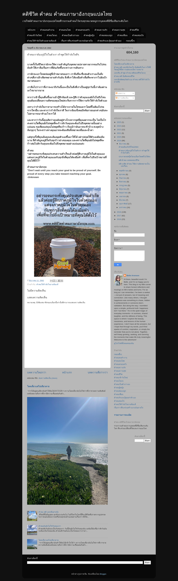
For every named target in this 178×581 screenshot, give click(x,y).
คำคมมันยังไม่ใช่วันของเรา (50, 526)
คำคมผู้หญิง (89, 35)
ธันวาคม (123, 144)
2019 (119, 141)
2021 (119, 133)
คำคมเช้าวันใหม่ (34, 35)
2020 (119, 137)
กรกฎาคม (123, 185)
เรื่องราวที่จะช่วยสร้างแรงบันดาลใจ (77, 41)
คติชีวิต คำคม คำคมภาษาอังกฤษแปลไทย (67, 14)
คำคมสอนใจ (138, 35)
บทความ (120, 93)
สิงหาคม (123, 182)
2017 (119, 216)
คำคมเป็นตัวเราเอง (70, 35)
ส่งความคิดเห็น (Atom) (48, 378)
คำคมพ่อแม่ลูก (106, 35)
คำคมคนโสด (65, 30)
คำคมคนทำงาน (47, 30)
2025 (119, 122)
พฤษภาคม (123, 193)
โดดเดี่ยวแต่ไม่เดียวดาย (38, 386)
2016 (119, 219)
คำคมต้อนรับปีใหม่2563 (128, 147)
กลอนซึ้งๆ (130, 41)
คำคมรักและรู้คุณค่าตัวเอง (109, 41)
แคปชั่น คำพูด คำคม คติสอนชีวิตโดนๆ (130, 73)
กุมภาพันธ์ (123, 204)
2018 (119, 212)
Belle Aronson (133, 275)
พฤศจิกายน (124, 171)
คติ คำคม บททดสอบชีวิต (129, 160)
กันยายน (123, 178)
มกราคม (123, 207)
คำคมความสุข (118, 30)
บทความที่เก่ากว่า (98, 372)
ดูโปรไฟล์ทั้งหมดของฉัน (124, 343)
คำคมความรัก (101, 30)
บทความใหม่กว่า (36, 372)
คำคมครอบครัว (83, 30)
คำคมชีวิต (134, 30)
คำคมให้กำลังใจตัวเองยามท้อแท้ (41, 41)
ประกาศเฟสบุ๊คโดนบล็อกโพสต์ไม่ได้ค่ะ (134, 157)
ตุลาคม (122, 174)
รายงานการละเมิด (122, 415)
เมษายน (122, 196)
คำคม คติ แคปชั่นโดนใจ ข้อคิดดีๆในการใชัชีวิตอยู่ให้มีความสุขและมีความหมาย (132, 68)
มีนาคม (122, 200)
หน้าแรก (31, 30)
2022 (119, 130)
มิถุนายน (123, 189)
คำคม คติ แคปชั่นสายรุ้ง (49, 512)
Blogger (103, 574)
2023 (119, 126)
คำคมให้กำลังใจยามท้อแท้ (47, 284)
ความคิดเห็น (122, 98)
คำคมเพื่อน (122, 35)
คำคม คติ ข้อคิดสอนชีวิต (124, 76)
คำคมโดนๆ (52, 35)
